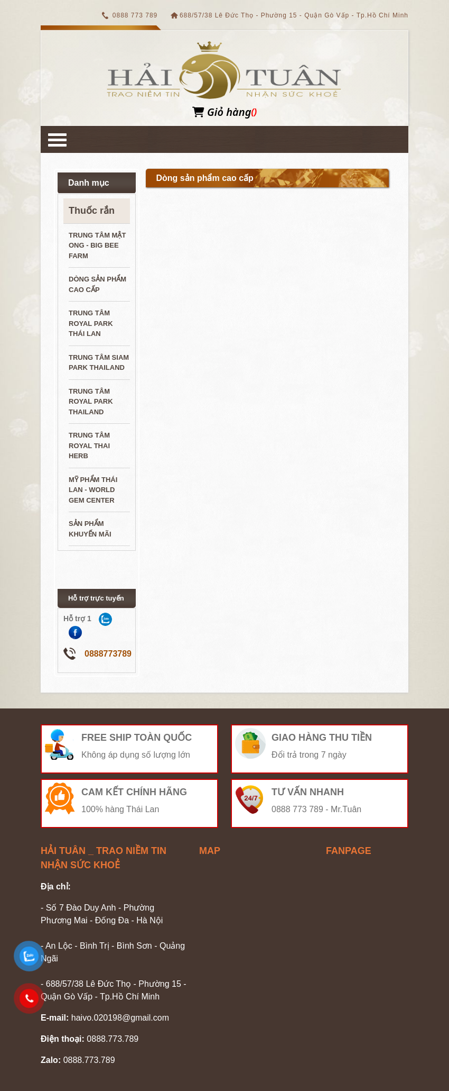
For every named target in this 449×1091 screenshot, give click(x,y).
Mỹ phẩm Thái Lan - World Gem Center (93, 490)
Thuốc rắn (92, 210)
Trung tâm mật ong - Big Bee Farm (97, 245)
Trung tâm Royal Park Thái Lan (91, 323)
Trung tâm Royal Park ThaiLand (91, 401)
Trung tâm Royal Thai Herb (89, 445)
